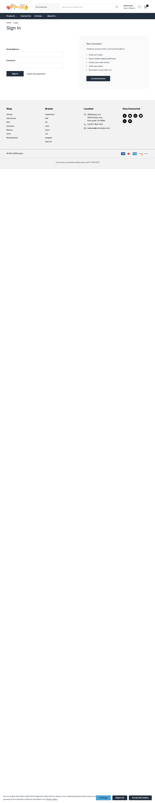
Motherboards (12, 138)
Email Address (12, 49)
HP (46, 122)
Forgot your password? (36, 74)
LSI (46, 134)
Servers (9, 114)
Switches (10, 126)
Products (10, 16)
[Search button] (117, 7)
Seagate (48, 138)
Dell (46, 118)
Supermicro (49, 114)
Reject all (120, 798)
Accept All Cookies (140, 798)
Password (10, 60)
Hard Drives (11, 118)
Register (132, 8)
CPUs (8, 134)
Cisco (47, 130)
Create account (98, 79)
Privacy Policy (51, 799)
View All (48, 142)
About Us (51, 16)
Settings (103, 798)
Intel (47, 126)
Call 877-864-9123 (95, 124)
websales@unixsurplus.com (98, 128)
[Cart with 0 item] (145, 7)
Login (126, 8)
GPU (8, 122)
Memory (9, 130)
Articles (38, 16)
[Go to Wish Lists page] (139, 7)
